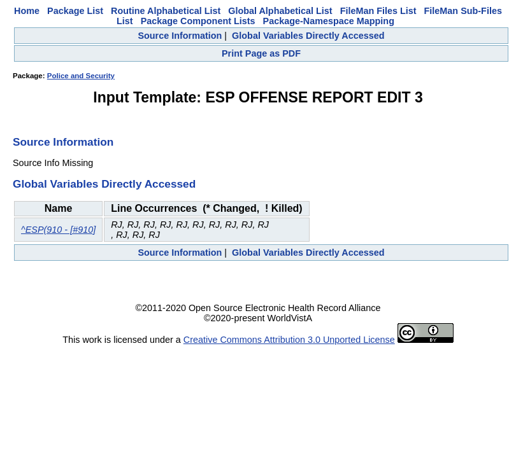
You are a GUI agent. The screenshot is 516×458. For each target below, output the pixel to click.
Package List (75, 11)
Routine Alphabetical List (165, 11)
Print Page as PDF (261, 53)
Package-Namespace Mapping (328, 21)
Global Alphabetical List (280, 11)
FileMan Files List (378, 11)
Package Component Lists (198, 21)
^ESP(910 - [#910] (58, 230)
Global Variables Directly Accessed (308, 36)
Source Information (180, 36)
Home (26, 11)
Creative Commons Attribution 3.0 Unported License (289, 340)
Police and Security (81, 76)
